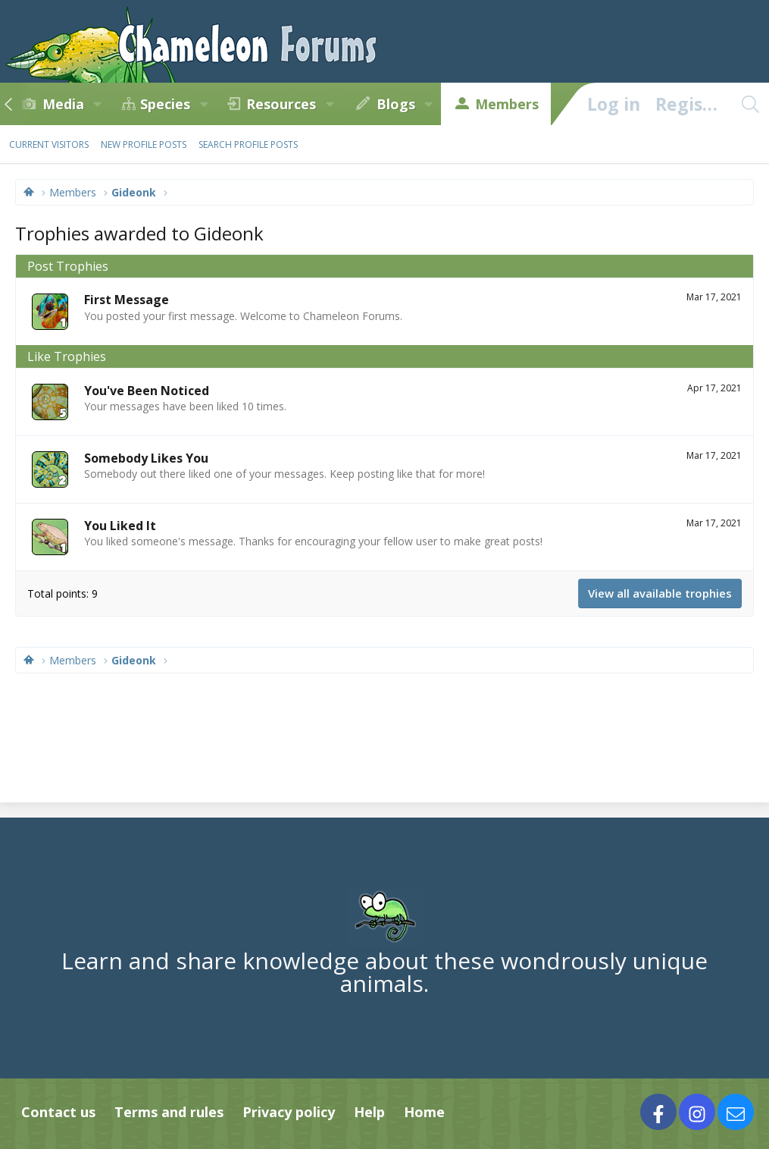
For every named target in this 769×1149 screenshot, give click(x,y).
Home (424, 1112)
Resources (281, 104)
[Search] (750, 104)
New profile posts (143, 144)
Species (165, 104)
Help (369, 1112)
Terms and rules (169, 1112)
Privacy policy (288, 1112)
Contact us (58, 1112)
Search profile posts (248, 144)
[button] (98, 104)
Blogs (396, 104)
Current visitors (49, 144)
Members (507, 104)
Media (63, 104)
